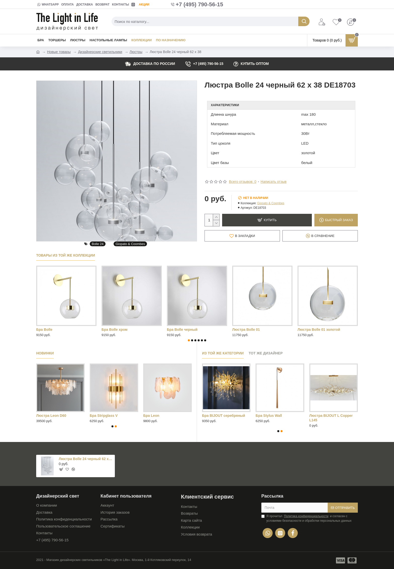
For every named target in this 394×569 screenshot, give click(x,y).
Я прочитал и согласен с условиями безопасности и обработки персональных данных (306, 518)
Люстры (136, 52)
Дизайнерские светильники (100, 52)
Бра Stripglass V (104, 416)
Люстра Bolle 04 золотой (188, 330)
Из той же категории (223, 353)
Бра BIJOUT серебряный (223, 416)
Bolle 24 (98, 244)
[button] (189, 340)
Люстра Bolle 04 (115, 330)
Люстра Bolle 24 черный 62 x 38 (86, 459)
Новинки (45, 353)
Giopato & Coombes (130, 244)
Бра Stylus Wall (269, 416)
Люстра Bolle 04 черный (253, 330)
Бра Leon (151, 416)
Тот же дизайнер (266, 353)
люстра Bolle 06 (311, 330)
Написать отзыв (273, 182)
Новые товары (59, 52)
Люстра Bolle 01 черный (57, 330)
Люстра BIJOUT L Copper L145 (331, 418)
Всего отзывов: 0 (242, 182)
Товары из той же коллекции (65, 255)
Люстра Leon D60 (51, 416)
